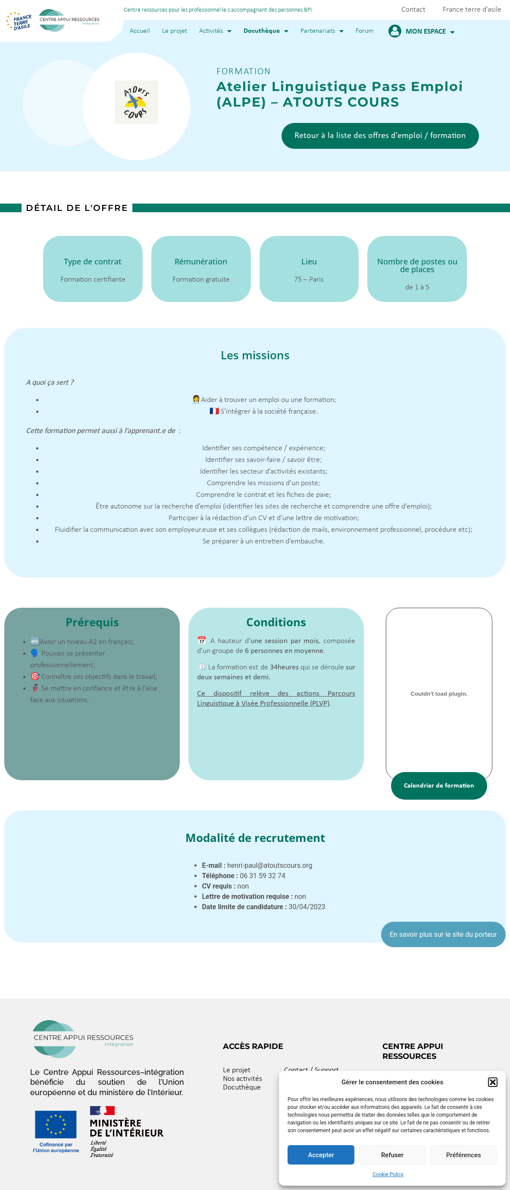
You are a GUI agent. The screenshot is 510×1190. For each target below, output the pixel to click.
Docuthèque (266, 31)
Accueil (140, 31)
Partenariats (322, 31)
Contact (413, 10)
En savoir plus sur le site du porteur (443, 934)
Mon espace (430, 32)
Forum (365, 31)
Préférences (463, 1155)
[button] (492, 1082)
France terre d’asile (472, 10)
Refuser (392, 1155)
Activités (215, 31)
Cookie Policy (388, 1174)
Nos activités (242, 1079)
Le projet (174, 31)
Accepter (321, 1155)
